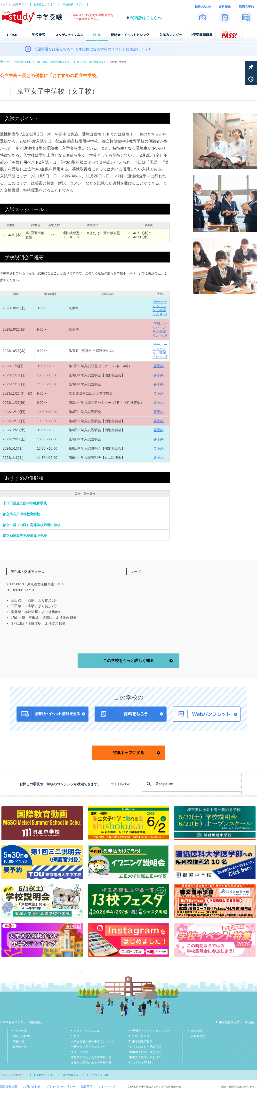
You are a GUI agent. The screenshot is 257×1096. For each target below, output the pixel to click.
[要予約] (159, 366)
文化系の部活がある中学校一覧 (91, 1062)
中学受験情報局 (142, 1041)
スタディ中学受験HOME (17, 62)
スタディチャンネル (87, 1030)
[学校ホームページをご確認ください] (160, 308)
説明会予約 (198, 1036)
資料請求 (196, 1030)
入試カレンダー (142, 1036)
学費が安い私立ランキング (88, 1046)
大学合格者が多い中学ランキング (92, 1041)
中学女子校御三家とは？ (145, 1057)
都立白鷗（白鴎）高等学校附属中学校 (31, 525)
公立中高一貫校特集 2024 (91, 62)
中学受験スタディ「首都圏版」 (23, 1022)
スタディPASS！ (143, 1062)
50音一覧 (18, 1041)
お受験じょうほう (44, 4)
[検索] (190, 784)
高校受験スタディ (73, 4)
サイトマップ (106, 1086)
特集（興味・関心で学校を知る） (54, 62)
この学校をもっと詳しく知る (128, 661)
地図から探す (21, 1036)
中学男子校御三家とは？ (145, 1052)
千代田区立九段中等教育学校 (25, 503)
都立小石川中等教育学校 (21, 514)
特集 (77, 1036)
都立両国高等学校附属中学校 (25, 536)
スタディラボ (100, 1074)
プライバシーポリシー (60, 1086)
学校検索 (21, 1030)
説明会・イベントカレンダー (151, 1030)
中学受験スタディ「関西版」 (238, 1022)
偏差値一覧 (19, 1046)
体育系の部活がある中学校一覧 (91, 1057)
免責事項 (86, 1086)
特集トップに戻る (128, 753)
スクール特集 (79, 1052)
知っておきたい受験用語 (145, 1046)
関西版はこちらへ (145, 18)
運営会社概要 (8, 1086)
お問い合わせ (31, 1086)
